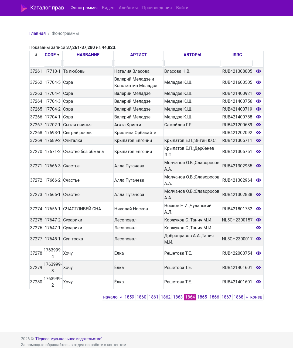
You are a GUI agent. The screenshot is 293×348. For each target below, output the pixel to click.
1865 (202, 297)
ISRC (237, 54)
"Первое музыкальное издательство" (68, 339)
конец (256, 297)
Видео (108, 7)
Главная (37, 33)
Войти (182, 7)
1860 (141, 297)
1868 (238, 297)
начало (110, 297)
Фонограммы (83, 7)
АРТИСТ (138, 54)
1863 (178, 297)
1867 (226, 297)
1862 (166, 297)
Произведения (157, 7)
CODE (50, 54)
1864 (190, 297)
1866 (214, 297)
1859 (129, 297)
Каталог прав (42, 8)
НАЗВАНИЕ (88, 54)
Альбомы (128, 7)
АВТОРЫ (192, 54)
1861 (153, 297)
